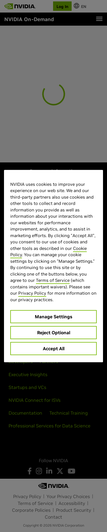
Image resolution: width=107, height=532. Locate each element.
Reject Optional (53, 332)
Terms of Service (53, 280)
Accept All (53, 348)
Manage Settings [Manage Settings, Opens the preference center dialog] (53, 316)
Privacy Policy (32, 293)
